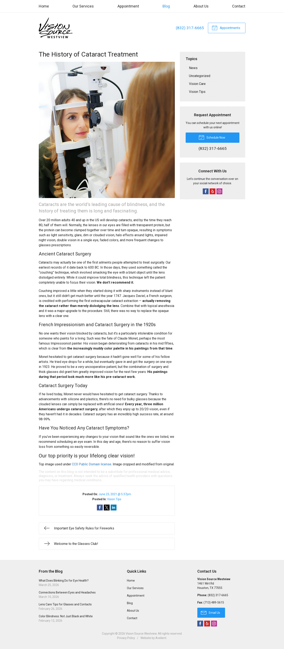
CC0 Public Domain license (91, 464)
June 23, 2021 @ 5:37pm (115, 494)
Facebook (206, 191)
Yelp (212, 191)
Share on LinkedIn (113, 507)
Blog (166, 6)
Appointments (226, 27)
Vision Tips (114, 499)
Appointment (128, 6)
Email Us (210, 612)
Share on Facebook (100, 507)
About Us (201, 6)
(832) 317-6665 (190, 27)
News (193, 68)
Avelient (160, 638)
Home (44, 6)
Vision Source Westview (141, 633)
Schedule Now (212, 137)
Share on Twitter (107, 507)
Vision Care (197, 84)
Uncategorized (199, 76)
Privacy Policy (126, 638)
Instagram (219, 191)
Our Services (83, 6)
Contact (238, 6)
